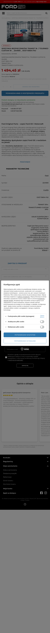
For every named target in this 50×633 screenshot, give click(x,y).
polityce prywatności (24, 297)
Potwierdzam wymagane (25, 341)
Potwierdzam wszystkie (25, 335)
